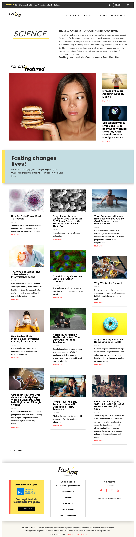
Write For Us (68, 497)
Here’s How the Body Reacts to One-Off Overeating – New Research (65, 399)
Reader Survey (118, 13)
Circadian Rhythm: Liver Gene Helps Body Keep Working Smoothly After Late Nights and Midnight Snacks (26, 393)
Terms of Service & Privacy (77, 528)
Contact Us (68, 491)
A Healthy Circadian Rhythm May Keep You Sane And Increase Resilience (66, 332)
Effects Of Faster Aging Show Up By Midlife (113, 87)
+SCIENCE (14, 215)
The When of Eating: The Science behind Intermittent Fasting (25, 268)
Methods (87, 13)
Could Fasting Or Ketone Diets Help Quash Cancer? (67, 272)
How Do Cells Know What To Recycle (26, 211)
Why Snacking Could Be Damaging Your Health (108, 334)
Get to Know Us (68, 485)
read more (107, 94)
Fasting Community (68, 509)
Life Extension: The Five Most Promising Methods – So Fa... (37, 5)
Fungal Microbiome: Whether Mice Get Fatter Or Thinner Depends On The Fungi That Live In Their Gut (67, 214)
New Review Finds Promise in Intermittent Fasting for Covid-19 (25, 332)
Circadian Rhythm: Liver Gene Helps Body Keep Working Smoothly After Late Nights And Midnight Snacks (114, 123)
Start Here (71, 13)
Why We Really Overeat (108, 276)
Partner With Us (68, 503)
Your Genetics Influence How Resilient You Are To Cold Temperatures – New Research (109, 213)
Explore (101, 13)
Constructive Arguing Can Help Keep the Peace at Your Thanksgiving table (109, 398)
